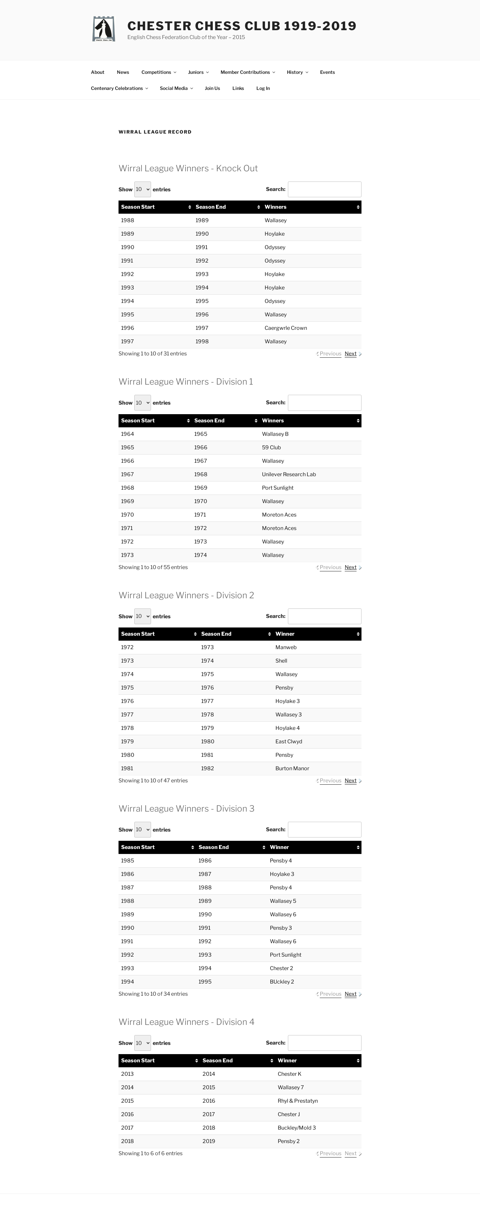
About (97, 72)
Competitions (159, 72)
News (123, 72)
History (298, 72)
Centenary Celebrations (120, 88)
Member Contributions (248, 72)
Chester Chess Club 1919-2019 (242, 26)
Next (351, 353)
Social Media (177, 88)
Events (327, 72)
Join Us (212, 88)
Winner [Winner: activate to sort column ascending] (285, 634)
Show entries (145, 189)
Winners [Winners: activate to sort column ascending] (276, 207)
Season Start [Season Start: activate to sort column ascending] (138, 207)
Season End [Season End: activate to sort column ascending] (211, 207)
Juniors (199, 72)
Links (238, 88)
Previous (330, 353)
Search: (313, 189)
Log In (263, 88)
